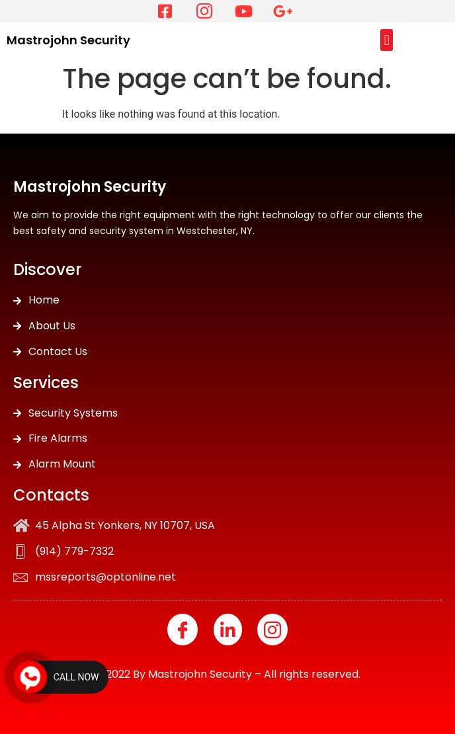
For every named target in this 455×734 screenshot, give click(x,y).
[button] (386, 40)
